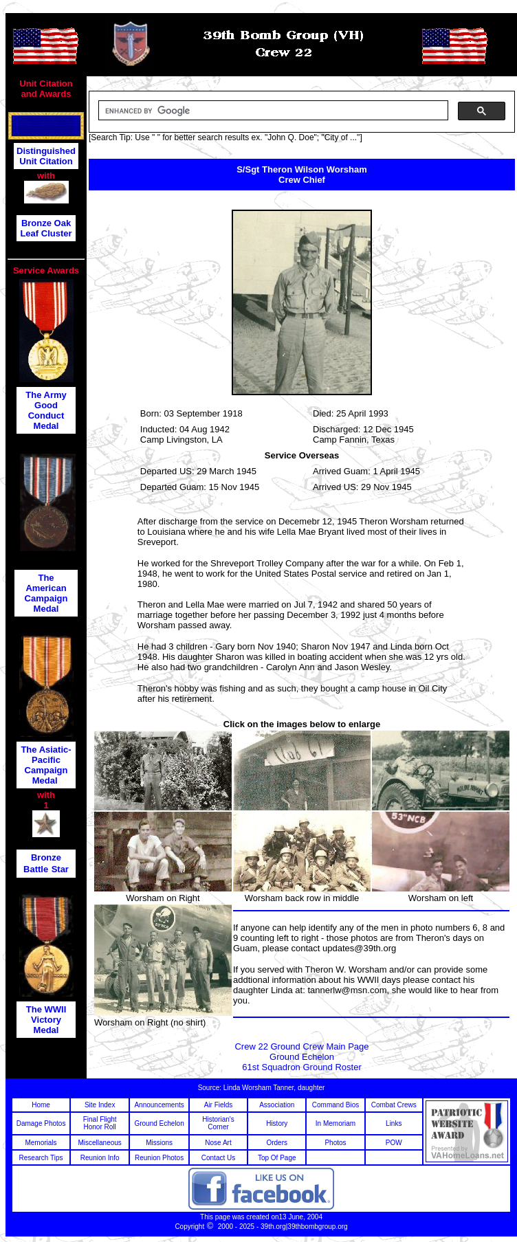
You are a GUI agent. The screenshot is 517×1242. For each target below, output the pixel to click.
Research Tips (41, 1158)
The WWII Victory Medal (46, 1019)
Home (41, 1105)
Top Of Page (277, 1158)
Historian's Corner (218, 1123)
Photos (335, 1142)
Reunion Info (100, 1158)
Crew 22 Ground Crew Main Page (301, 1046)
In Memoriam (335, 1123)
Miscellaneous (99, 1142)
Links (394, 1123)
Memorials (40, 1142)
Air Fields (218, 1105)
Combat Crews (394, 1105)
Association (276, 1105)
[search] (272, 110)
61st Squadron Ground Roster (301, 1067)
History (276, 1123)
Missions (159, 1142)
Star (60, 869)
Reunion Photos (159, 1158)
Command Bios (335, 1105)
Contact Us (218, 1158)
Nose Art (218, 1142)
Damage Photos (41, 1123)
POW (394, 1142)
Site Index (100, 1105)
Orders (276, 1142)
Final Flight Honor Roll (100, 1123)
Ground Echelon (302, 1057)
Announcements (159, 1105)
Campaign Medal (46, 775)
